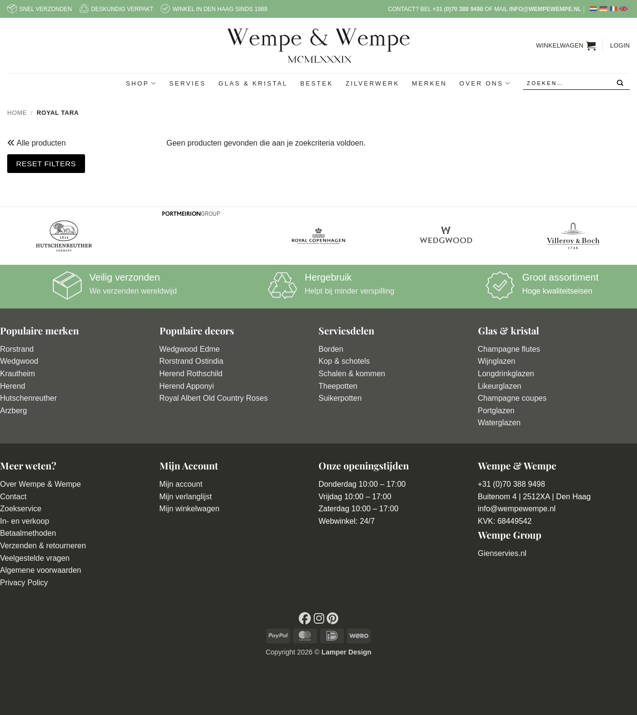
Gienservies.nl (502, 553)
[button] (566, 45)
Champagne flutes (509, 349)
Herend (12, 386)
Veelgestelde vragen (35, 558)
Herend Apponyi (186, 386)
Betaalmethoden (28, 533)
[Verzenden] (620, 83)
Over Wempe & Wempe (40, 484)
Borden (330, 349)
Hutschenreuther (28, 398)
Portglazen (496, 411)
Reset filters (46, 164)
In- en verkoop (24, 521)
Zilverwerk (372, 83)
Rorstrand (17, 349)
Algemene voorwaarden (40, 570)
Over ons (485, 83)
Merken (429, 83)
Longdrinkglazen (506, 374)
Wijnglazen (496, 361)
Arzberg (13, 411)
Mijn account (181, 484)
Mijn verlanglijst (185, 497)
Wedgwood (19, 361)
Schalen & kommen (351, 374)
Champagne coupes (512, 398)
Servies (188, 83)
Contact (13, 497)
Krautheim (17, 374)
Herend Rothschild (191, 374)
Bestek (316, 83)
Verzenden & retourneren (43, 546)
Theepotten (337, 386)
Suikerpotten (340, 398)
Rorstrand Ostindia (191, 361)
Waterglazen (499, 423)
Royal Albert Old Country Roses (213, 398)
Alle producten (40, 143)
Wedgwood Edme (189, 349)
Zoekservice (20, 509)
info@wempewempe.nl (545, 9)
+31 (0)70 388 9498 (457, 9)
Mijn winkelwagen (189, 509)
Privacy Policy (24, 583)
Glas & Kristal (253, 83)
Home (17, 112)
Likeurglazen (500, 386)
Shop (141, 83)
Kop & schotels (344, 361)
